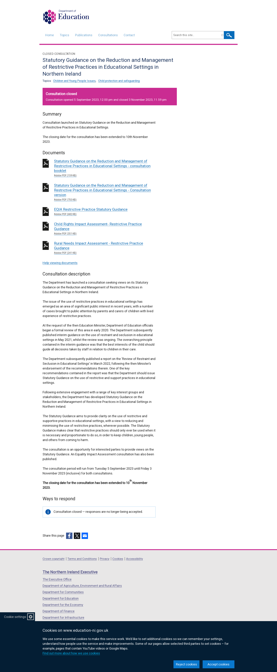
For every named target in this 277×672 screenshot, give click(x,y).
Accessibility (134, 559)
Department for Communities (63, 592)
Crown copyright (53, 559)
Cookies (117, 559)
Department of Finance (59, 611)
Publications (83, 35)
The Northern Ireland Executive (70, 572)
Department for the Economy (63, 605)
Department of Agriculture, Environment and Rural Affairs (82, 586)
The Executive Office (57, 579)
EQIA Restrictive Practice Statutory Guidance (105, 211)
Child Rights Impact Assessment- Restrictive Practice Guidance (105, 229)
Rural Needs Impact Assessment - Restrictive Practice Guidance (105, 248)
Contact (129, 35)
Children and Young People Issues (74, 81)
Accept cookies (218, 664)
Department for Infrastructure (63, 617)
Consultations (108, 35)
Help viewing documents (60, 263)
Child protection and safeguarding (119, 81)
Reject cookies (186, 664)
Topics (64, 35)
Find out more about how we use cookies (71, 653)
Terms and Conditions (82, 559)
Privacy (104, 559)
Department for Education (61, 598)
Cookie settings (15, 617)
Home (49, 35)
